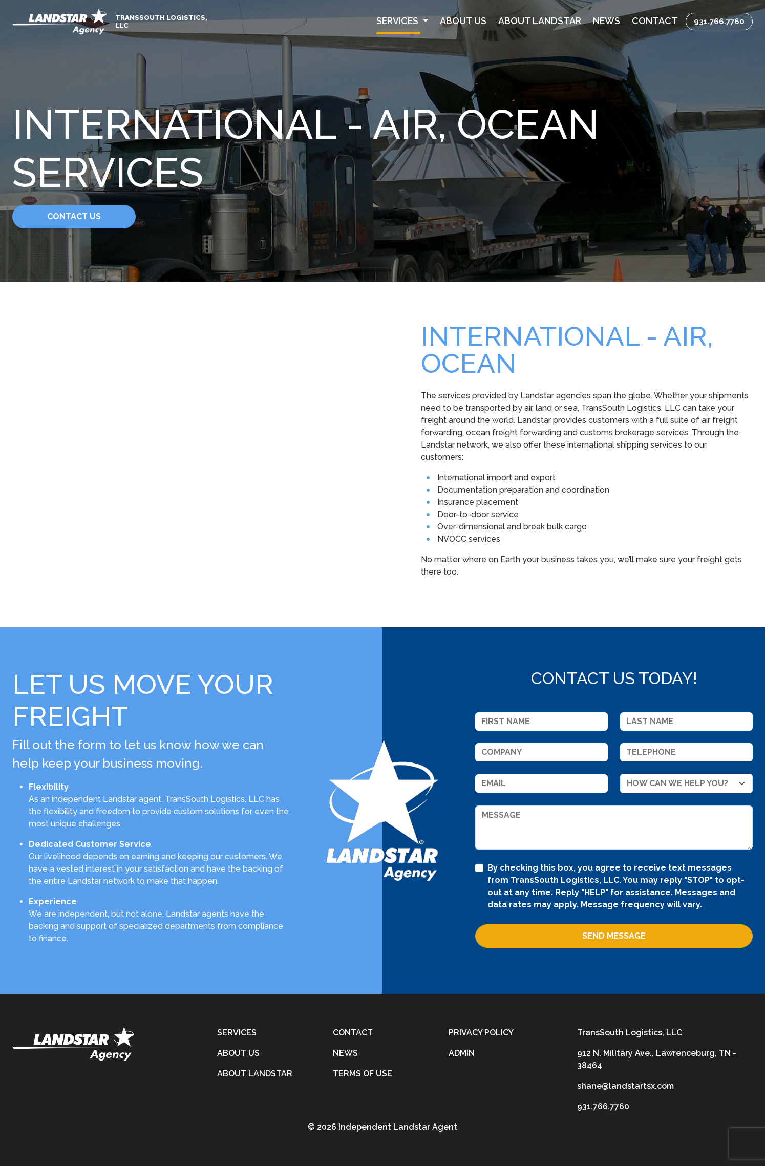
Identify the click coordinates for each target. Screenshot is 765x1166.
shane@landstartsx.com (625, 1086)
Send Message (614, 936)
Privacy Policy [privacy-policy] (481, 1032)
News (345, 1053)
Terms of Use (362, 1073)
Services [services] (237, 1032)
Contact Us (91, 216)
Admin (462, 1053)
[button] (402, 21)
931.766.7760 (719, 21)
